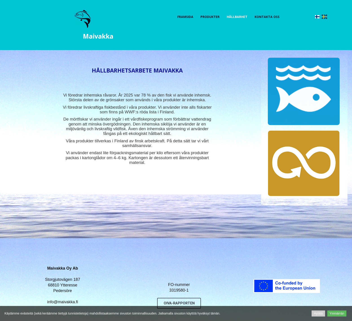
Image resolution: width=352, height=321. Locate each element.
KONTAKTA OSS (267, 17)
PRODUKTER (210, 17)
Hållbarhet (237, 17)
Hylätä (318, 313)
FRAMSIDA (185, 17)
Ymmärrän (337, 313)
